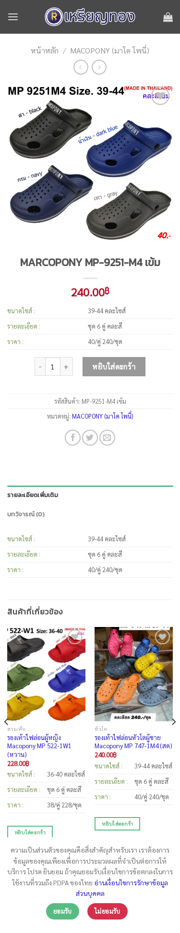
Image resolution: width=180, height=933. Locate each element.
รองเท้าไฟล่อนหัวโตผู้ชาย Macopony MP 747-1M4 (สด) (133, 741)
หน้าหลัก (45, 50)
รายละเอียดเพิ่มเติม (32, 494)
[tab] (90, 495)
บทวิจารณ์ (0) (26, 514)
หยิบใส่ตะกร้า (114, 366)
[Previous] (7, 741)
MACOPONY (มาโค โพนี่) (109, 50)
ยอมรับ (62, 911)
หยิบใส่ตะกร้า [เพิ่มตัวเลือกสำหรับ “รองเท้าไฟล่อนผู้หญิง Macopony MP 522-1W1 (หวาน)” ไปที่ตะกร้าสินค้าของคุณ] (30, 832)
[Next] (173, 741)
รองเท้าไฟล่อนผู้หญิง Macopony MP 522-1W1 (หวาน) (39, 745)
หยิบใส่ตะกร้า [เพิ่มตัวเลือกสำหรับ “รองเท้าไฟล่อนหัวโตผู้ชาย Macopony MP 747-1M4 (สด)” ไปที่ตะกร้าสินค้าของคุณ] (117, 823)
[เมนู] (13, 17)
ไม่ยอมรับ (107, 911)
